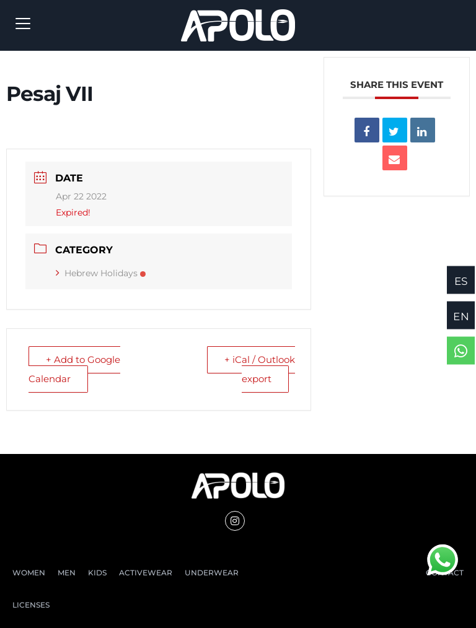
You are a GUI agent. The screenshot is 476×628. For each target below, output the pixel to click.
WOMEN (28, 572)
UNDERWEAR (212, 572)
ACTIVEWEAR (145, 572)
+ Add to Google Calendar (75, 369)
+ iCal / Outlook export (259, 369)
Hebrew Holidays (101, 273)
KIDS (97, 572)
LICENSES (31, 604)
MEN (67, 572)
